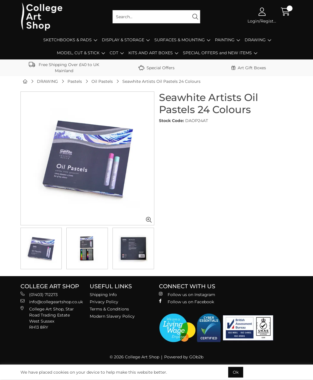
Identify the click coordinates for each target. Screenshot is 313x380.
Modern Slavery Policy (112, 316)
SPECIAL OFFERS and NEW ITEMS (217, 52)
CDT (114, 52)
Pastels (75, 81)
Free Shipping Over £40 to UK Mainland (64, 67)
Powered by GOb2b (183, 357)
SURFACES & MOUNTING (179, 39)
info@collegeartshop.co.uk (51, 301)
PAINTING (225, 39)
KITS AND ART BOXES (150, 52)
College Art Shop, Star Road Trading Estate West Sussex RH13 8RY (47, 318)
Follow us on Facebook (186, 301)
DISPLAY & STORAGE (123, 39)
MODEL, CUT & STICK (78, 52)
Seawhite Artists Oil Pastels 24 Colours (161, 81)
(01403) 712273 (39, 294)
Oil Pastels (102, 81)
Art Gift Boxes (248, 67)
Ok (236, 372)
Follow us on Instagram (187, 294)
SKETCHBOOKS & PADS (67, 39)
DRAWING (255, 39)
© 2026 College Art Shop (134, 357)
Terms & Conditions (109, 309)
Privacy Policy (104, 301)
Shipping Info (103, 294)
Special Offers (156, 67)
